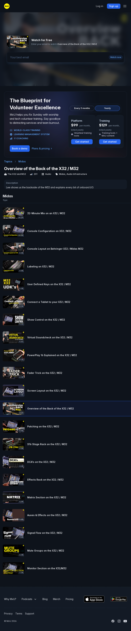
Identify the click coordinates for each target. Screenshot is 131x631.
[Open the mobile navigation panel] (125, 6)
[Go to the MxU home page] (7, 6)
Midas (22, 161)
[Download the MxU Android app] (119, 599)
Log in (99, 6)
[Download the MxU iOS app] (94, 599)
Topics (8, 161)
